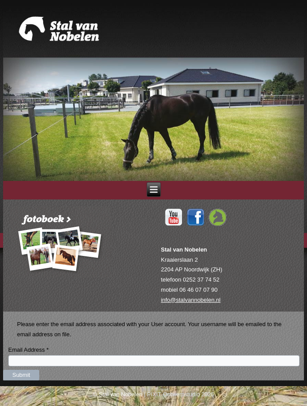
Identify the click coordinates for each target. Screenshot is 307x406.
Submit (21, 375)
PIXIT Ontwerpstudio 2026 (180, 394)
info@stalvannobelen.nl (190, 300)
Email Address (28, 349)
